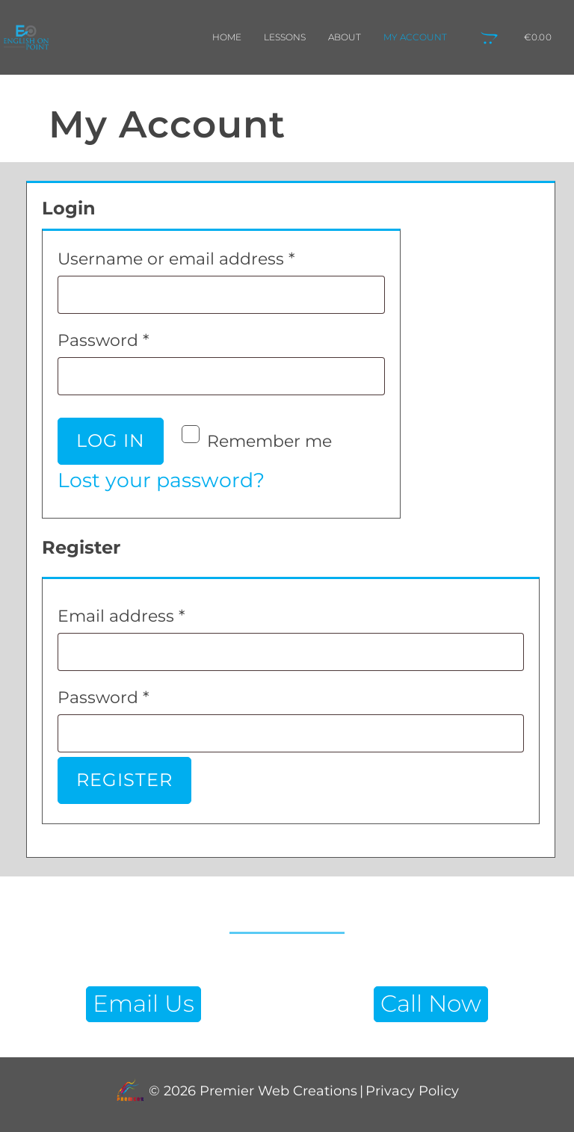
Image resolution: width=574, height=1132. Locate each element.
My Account (415, 37)
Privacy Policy (412, 1091)
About (344, 37)
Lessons (285, 37)
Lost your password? (161, 480)
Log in (110, 440)
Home (226, 37)
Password (141, 337)
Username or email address (214, 256)
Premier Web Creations (276, 1091)
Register (124, 780)
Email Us (143, 1003)
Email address (159, 613)
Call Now (430, 1003)
